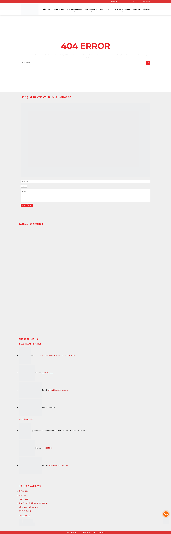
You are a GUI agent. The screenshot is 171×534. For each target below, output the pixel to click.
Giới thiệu (46, 9)
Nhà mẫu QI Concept (122, 9)
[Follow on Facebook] (134, 1)
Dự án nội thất (59, 9)
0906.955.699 (145, 1)
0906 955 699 (47, 373)
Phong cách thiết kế (74, 9)
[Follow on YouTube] (138, 1)
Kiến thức (146, 9)
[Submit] (130, 1)
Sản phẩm (136, 9)
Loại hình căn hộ (91, 9)
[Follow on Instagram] (136, 1)
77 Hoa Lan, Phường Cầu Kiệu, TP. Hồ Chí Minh (56, 355)
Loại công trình (105, 9)
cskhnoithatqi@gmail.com (57, 390)
